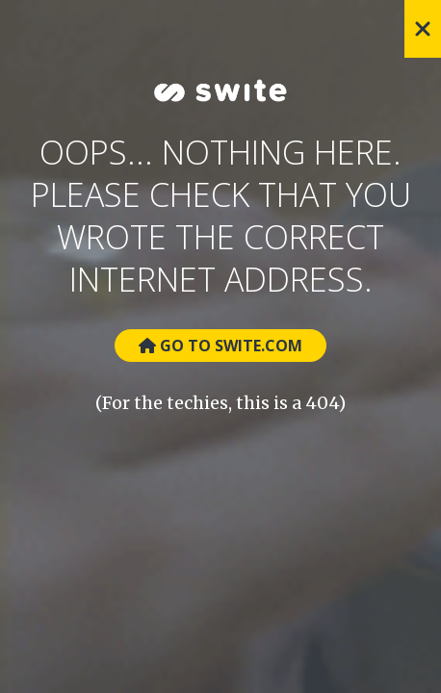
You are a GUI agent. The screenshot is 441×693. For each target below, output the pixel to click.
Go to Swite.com (220, 345)
